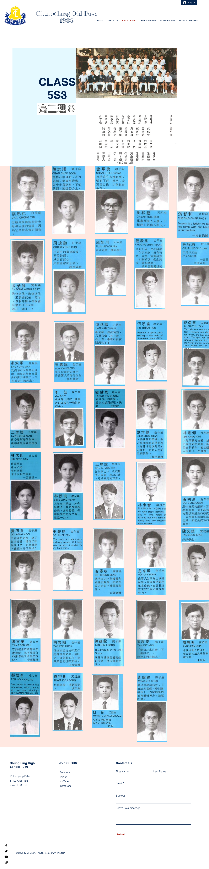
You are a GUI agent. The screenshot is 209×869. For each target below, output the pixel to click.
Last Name (159, 771)
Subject (120, 795)
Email (119, 783)
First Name (122, 771)
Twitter (63, 776)
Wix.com (61, 852)
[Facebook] (6, 846)
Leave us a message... (129, 808)
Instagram (65, 785)
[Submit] (130, 834)
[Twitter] (6, 851)
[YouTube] (6, 857)
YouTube (64, 781)
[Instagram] (6, 862)
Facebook (65, 772)
